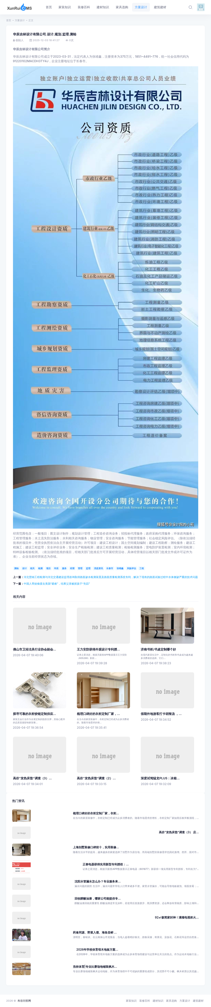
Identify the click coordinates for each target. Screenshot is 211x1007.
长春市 (109, 568)
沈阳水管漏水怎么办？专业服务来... (98, 881)
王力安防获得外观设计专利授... (98, 649)
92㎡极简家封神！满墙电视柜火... (177, 917)
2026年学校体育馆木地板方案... (97, 949)
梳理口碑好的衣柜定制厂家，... (98, 714)
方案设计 (20, 20)
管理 (80, 568)
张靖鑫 (120, 568)
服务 (64, 568)
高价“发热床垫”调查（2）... (96, 778)
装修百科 (144, 1000)
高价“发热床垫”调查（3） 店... (179, 832)
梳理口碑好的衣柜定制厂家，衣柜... (96, 813)
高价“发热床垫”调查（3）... (32, 778)
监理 (88, 568)
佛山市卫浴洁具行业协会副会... (34, 649)
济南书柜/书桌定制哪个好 (158, 649)
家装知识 (131, 1000)
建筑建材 (198, 1000)
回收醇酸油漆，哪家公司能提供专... (98, 898)
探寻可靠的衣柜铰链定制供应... (34, 714)
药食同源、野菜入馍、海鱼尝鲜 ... (95, 932)
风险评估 (131, 568)
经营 (72, 568)
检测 (40, 568)
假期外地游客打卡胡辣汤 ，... (161, 714)
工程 (141, 568)
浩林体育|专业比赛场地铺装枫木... (95, 966)
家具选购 (171, 1000)
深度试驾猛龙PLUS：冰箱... (160, 778)
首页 (8, 20)
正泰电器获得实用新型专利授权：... (106, 864)
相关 (32, 568)
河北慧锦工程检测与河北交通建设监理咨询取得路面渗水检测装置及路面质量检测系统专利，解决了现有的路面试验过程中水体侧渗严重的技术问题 (111, 577)
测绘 (16, 568)
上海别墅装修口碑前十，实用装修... (96, 847)
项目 (48, 568)
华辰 (56, 568)
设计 (24, 568)
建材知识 (158, 1000)
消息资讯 (98, 568)
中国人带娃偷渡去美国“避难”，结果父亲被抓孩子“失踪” (57, 583)
